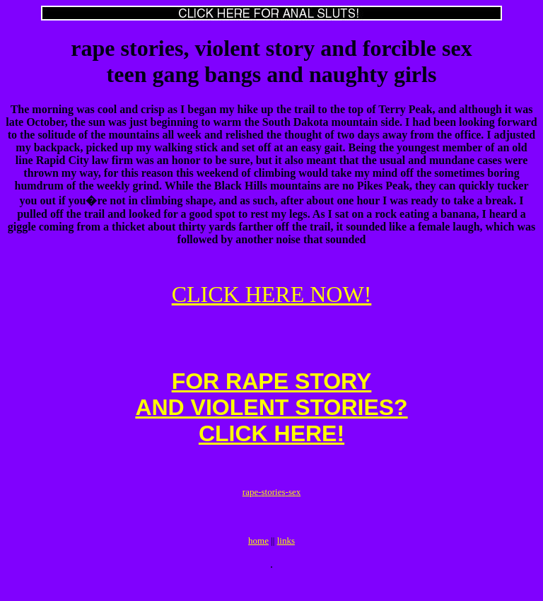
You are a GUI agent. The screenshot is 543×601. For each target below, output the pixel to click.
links (286, 559)
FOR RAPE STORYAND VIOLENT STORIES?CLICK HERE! (271, 416)
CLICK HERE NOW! (272, 294)
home (258, 559)
